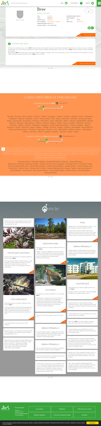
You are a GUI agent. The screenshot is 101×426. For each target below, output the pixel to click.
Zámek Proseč (23, 168)
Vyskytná (47, 132)
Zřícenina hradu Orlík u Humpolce (52, 164)
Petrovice (13, 125)
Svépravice (41, 129)
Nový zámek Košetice (40, 170)
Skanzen (55, 149)
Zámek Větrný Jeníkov (38, 166)
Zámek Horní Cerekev (38, 168)
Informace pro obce (84, 409)
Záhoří (69, 132)
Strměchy (32, 129)
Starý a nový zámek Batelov (81, 168)
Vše (3, 149)
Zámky (21, 153)
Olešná (38, 123)
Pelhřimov (50, 20)
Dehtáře (74, 116)
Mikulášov (58, 121)
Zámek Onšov (71, 170)
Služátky (67, 127)
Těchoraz (49, 129)
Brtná (24, 116)
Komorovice (17, 121)
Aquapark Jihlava (50, 172)
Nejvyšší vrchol (76, 153)
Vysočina (49, 16)
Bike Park (85, 153)
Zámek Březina (15, 170)
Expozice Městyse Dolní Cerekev (58, 168)
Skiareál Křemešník (53, 162)
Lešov (52, 121)
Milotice (73, 121)
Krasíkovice (27, 121)
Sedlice (38, 127)
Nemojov (20, 123)
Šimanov (53, 127)
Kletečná (74, 118)
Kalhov (58, 118)
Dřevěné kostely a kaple (40, 153)
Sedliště (45, 127)
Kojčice (9, 121)
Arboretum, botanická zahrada (90, 149)
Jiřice (53, 118)
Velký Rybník (86, 129)
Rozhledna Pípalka (38, 162)
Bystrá (30, 116)
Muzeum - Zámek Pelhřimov (72, 162)
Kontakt (84, 415)
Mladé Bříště (81, 121)
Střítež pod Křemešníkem (18, 129)
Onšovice (45, 123)
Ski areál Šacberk (84, 170)
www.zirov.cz (80, 21)
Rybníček (25, 127)
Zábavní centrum (49, 157)
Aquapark (26, 149)
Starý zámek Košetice (57, 170)
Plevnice (28, 125)
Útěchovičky (62, 129)
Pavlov (59, 123)
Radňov (87, 125)
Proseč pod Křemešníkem (59, 125)
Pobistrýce (36, 125)
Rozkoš (18, 127)
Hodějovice (13, 118)
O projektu (39, 409)
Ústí (55, 129)
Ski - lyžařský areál (45, 149)
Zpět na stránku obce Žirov (87, 63)
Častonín (37, 116)
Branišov (10, 116)
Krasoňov (36, 121)
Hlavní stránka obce (89, 35)
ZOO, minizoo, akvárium (14, 149)
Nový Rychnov (30, 123)
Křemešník (44, 121)
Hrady (14, 153)
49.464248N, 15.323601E (53, 21)
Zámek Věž (13, 168)
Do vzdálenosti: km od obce (44, 103)
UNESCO (34, 149)
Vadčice (71, 129)
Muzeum (38, 157)
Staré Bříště (75, 127)
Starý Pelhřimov (87, 127)
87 (77, 18)
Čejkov (44, 116)
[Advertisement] (50, 81)
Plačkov (21, 125)
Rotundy (52, 153)
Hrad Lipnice (27, 170)
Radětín (80, 125)
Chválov (59, 116)
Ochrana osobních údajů (62, 415)
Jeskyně (60, 153)
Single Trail (94, 153)
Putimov (73, 125)
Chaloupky (51, 116)
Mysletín (13, 123)
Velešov (78, 129)
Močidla (90, 121)
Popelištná (45, 125)
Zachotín (63, 132)
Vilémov (26, 132)
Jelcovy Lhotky (45, 118)
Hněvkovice (89, 116)
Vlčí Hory (33, 132)
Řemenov (10, 127)
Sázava (32, 127)
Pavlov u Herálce (69, 123)
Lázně (67, 153)
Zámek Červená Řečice (55, 166)
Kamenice (65, 118)
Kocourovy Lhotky (85, 118)
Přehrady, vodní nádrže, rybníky (70, 149)
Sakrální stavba (61, 157)
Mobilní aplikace (39, 415)
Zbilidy (76, 132)
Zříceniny (28, 153)
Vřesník (40, 132)
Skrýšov (60, 127)
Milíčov (66, 121)
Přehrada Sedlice (24, 162)
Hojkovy (21, 118)
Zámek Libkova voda (84, 166)
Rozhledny (7, 153)
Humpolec (29, 118)
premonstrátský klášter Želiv (18, 166)
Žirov (41, 9)
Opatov (53, 123)
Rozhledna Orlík (72, 164)
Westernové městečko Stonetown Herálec (23, 164)
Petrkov (87, 123)
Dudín (81, 116)
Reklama (62, 409)
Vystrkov (55, 132)
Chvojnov (66, 116)
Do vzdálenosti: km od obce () (42, 136)
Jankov (36, 118)
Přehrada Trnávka (85, 164)
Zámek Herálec (70, 166)
